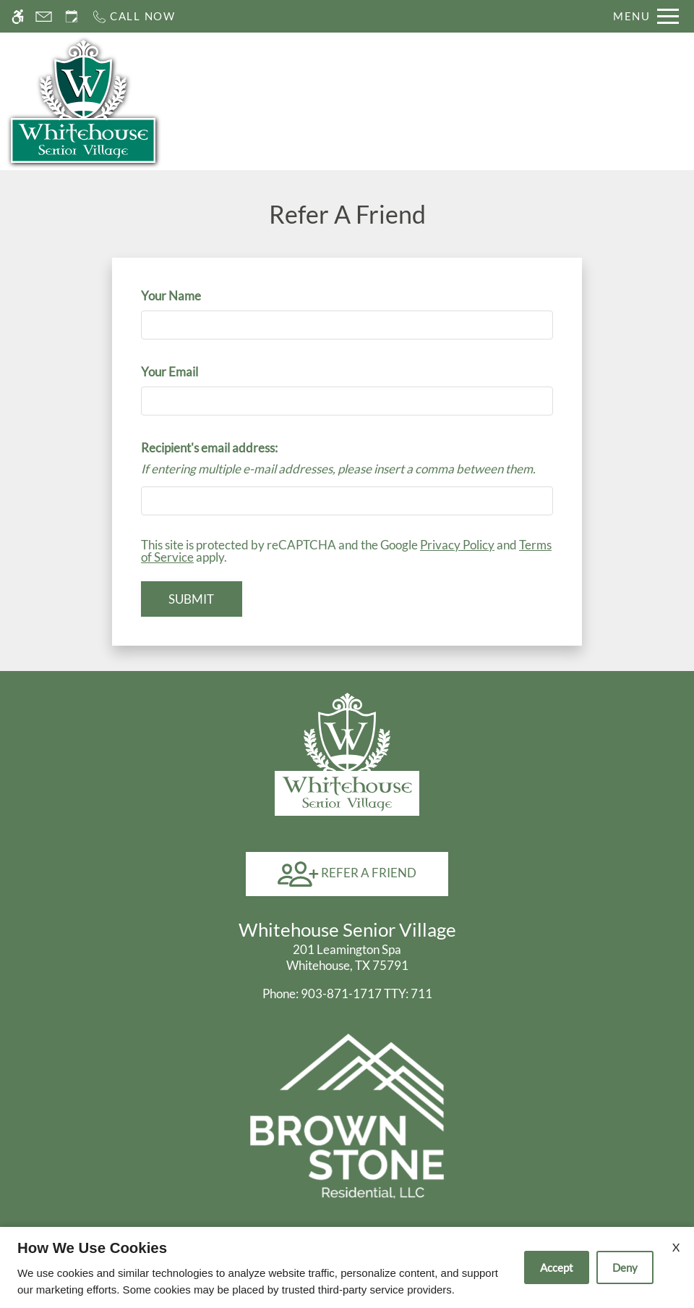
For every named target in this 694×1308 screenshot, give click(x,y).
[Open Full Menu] (646, 16)
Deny (625, 1267)
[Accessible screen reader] (17, 16)
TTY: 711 (347, 993)
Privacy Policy (457, 544)
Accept (556, 1267)
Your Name (194, 295)
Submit (191, 599)
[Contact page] (43, 16)
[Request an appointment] (71, 16)
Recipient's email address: (209, 447)
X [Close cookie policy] (676, 1247)
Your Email (193, 371)
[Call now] (133, 16)
